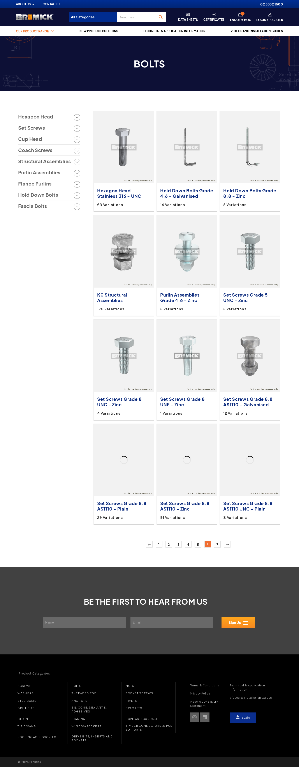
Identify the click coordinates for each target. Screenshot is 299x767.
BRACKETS (134, 708)
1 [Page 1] (159, 544)
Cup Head (30, 139)
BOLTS (76, 686)
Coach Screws (35, 150)
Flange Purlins (35, 183)
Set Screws (31, 127)
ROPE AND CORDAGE (142, 719)
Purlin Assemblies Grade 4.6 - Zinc (180, 297)
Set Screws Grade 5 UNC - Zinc (245, 297)
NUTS (130, 686)
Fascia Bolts (32, 206)
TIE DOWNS (27, 726)
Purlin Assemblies (39, 172)
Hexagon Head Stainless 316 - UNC (119, 193)
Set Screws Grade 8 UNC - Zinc (119, 401)
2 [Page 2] (169, 544)
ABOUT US (23, 4)
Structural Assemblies (44, 161)
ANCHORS (80, 701)
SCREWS (25, 686)
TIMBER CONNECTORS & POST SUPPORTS (150, 728)
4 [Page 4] (188, 544)
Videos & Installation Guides (251, 698)
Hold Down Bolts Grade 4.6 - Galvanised (186, 193)
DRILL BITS (26, 708)
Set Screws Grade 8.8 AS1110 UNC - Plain (248, 505)
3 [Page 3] (178, 544)
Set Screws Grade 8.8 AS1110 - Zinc (185, 505)
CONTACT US (52, 4)
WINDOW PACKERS (87, 726)
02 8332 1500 (271, 4)
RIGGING (78, 719)
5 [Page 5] (198, 544)
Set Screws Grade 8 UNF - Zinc (182, 401)
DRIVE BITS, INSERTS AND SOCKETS (92, 738)
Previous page (149, 544)
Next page (227, 544)
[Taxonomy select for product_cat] (94, 17)
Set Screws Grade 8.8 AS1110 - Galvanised (248, 401)
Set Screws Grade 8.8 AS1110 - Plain (122, 505)
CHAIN (23, 719)
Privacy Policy (200, 693)
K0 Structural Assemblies (112, 297)
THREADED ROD (84, 693)
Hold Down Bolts (38, 195)
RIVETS (131, 701)
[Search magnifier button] (160, 17)
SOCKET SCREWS (139, 693)
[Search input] (136, 17)
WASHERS (25, 693)
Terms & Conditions (204, 685)
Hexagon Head (35, 116)
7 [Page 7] (217, 544)
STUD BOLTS (27, 701)
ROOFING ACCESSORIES (37, 737)
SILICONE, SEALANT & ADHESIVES (89, 709)
